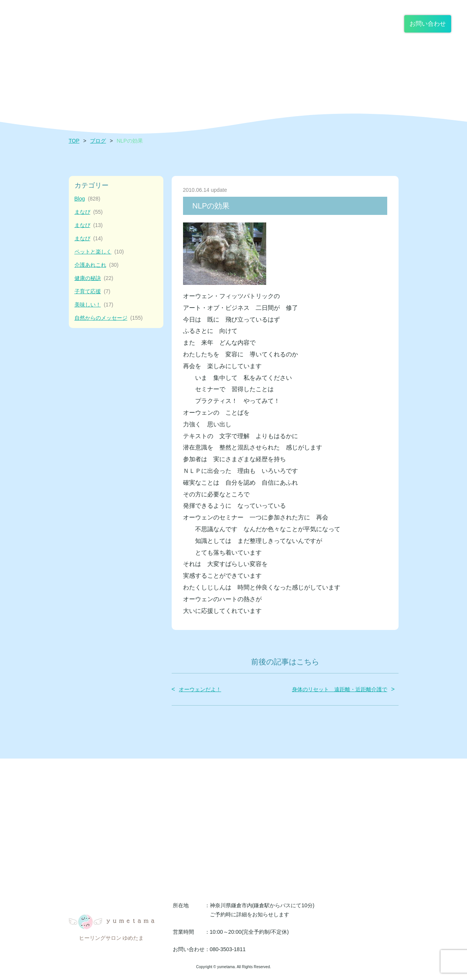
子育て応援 (92, 291)
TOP (74, 140)
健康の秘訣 (93, 278)
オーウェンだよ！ (200, 689)
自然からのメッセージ (108, 318)
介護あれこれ (96, 265)
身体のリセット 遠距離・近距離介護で (339, 689)
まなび (88, 212)
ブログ (98, 140)
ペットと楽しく (99, 252)
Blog (87, 199)
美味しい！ (93, 305)
